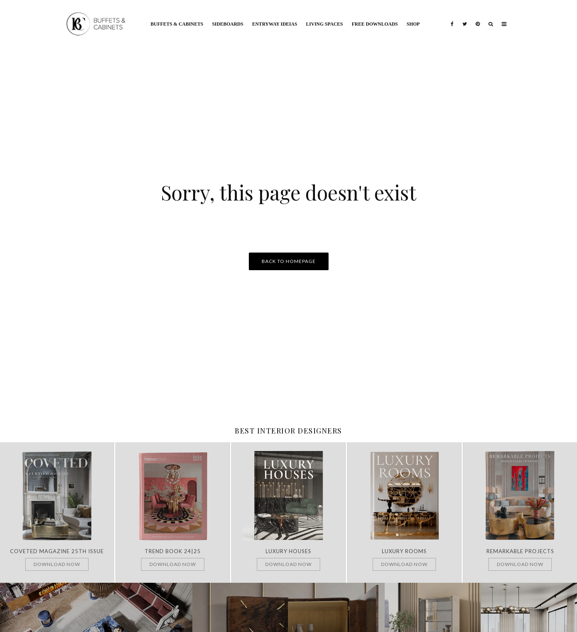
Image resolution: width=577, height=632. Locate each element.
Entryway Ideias (274, 24)
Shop (413, 24)
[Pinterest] (477, 18)
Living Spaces (324, 24)
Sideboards (227, 24)
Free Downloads (375, 24)
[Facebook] (452, 18)
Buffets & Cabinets (177, 24)
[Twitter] (464, 18)
